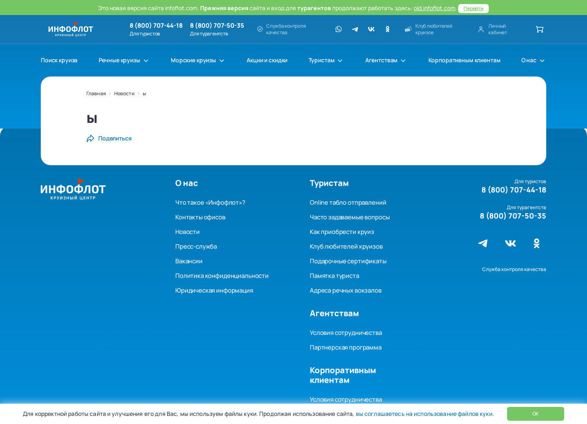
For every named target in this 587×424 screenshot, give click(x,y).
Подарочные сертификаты (348, 261)
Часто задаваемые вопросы (349, 217)
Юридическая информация (214, 290)
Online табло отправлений (348, 202)
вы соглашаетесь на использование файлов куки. (424, 413)
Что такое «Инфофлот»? (210, 202)
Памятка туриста (334, 275)
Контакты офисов (200, 217)
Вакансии (189, 261)
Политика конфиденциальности (222, 275)
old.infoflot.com (434, 8)
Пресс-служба (196, 246)
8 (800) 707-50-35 (217, 26)
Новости (124, 93)
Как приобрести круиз (342, 231)
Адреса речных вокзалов (346, 290)
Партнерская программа (346, 347)
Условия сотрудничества (346, 332)
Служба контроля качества (514, 269)
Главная (96, 93)
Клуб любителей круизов (346, 246)
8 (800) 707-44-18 (156, 26)
